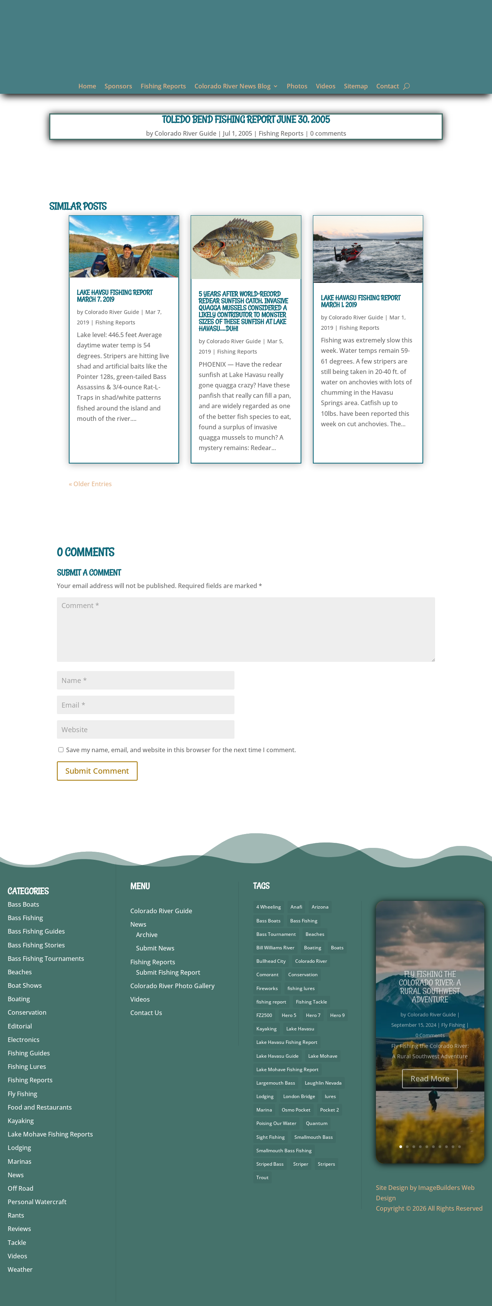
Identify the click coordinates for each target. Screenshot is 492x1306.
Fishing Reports (163, 86)
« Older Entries (90, 484)
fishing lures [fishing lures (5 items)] (301, 988)
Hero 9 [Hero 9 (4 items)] (337, 1015)
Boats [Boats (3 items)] (337, 947)
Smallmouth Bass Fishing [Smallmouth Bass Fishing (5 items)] (284, 1150)
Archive (147, 934)
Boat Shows (25, 985)
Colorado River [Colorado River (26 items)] (311, 961)
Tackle (17, 1242)
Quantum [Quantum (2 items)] (316, 1123)
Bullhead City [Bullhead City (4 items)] (271, 961)
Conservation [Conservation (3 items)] (303, 974)
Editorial (20, 1026)
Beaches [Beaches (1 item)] (315, 934)
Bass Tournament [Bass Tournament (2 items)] (276, 934)
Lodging (19, 1147)
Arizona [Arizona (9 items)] (320, 907)
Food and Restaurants (40, 1107)
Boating (19, 999)
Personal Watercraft (37, 1202)
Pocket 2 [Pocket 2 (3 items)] (329, 1110)
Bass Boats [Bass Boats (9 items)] (268, 920)
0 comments (328, 133)
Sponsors (118, 86)
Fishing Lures (27, 1066)
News (16, 1175)
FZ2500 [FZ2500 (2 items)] (264, 1015)
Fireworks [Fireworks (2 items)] (267, 988)
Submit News (155, 948)
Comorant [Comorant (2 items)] (267, 974)
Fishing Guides (29, 1053)
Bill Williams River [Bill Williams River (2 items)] (275, 947)
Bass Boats (23, 904)
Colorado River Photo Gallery (172, 986)
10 (459, 1146)
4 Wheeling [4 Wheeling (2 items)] (268, 907)
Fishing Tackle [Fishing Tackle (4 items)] (311, 1002)
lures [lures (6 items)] (330, 1096)
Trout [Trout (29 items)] (262, 1177)
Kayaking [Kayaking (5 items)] (266, 1028)
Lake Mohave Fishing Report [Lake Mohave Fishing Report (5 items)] (287, 1069)
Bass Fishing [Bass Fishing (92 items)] (303, 920)
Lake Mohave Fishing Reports (50, 1134)
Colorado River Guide (185, 133)
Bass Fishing (25, 918)
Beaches (20, 972)
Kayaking (21, 1121)
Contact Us (146, 1013)
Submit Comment (97, 771)
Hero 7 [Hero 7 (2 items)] (313, 1015)
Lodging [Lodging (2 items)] (265, 1096)
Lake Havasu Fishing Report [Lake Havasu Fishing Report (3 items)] (286, 1042)
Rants (16, 1215)
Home (87, 86)
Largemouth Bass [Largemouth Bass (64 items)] (275, 1083)
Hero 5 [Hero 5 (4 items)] (289, 1015)
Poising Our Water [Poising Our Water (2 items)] (276, 1123)
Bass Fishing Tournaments (46, 958)
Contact (387, 86)
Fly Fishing (22, 1094)
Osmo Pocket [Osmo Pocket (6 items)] (296, 1110)
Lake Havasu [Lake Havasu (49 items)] (300, 1028)
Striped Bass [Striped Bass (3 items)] (270, 1164)
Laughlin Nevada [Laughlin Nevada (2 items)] (323, 1083)
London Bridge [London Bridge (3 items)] (299, 1096)
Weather (20, 1269)
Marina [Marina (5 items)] (264, 1110)
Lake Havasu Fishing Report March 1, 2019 (360, 301)
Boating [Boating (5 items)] (312, 947)
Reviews (19, 1229)
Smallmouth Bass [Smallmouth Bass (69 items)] (313, 1137)
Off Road (20, 1188)
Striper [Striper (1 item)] (300, 1164)
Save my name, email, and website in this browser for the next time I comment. (181, 750)
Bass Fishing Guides (36, 931)
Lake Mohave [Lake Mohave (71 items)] (322, 1056)
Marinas (20, 1161)
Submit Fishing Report (168, 972)
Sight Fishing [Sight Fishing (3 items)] (270, 1137)
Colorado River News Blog (232, 86)
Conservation (27, 1012)
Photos (297, 86)
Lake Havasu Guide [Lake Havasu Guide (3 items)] (277, 1056)
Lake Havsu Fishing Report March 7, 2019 (114, 296)
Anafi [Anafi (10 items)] (296, 907)
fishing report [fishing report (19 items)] (271, 1002)
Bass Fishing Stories (36, 945)
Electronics (24, 1039)
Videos (326, 86)
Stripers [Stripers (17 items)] (326, 1164)
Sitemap (356, 86)
